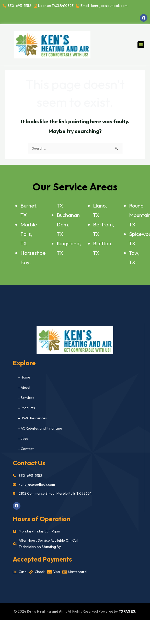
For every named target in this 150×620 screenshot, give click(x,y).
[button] (140, 44)
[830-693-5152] (17, 6)
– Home (24, 377)
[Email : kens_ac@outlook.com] (102, 6)
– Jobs (23, 438)
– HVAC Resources (32, 418)
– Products (26, 408)
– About (24, 387)
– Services (26, 397)
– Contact (26, 448)
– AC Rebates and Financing (40, 428)
